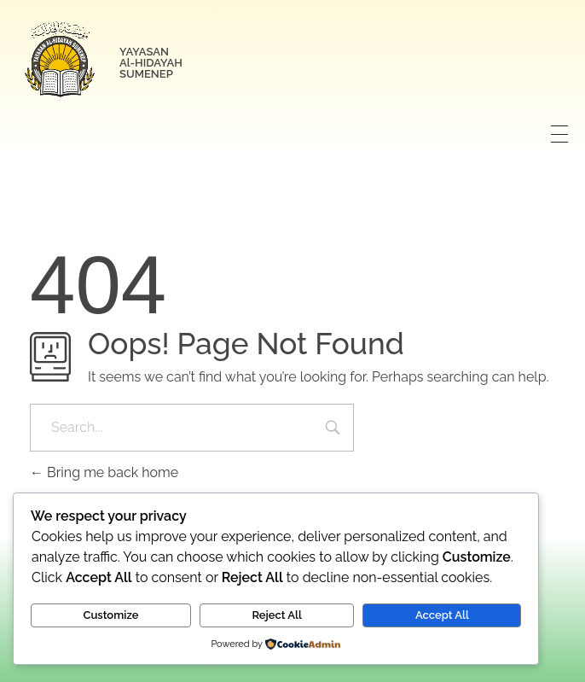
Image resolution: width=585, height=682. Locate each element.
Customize (111, 615)
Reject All (277, 615)
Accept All (442, 615)
